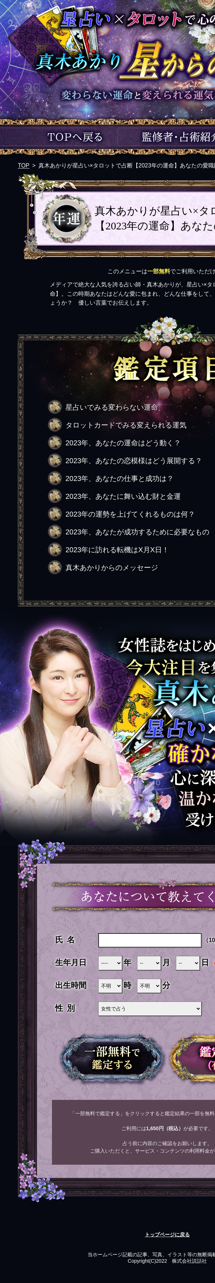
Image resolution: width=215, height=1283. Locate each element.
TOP (24, 165)
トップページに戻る (167, 1234)
